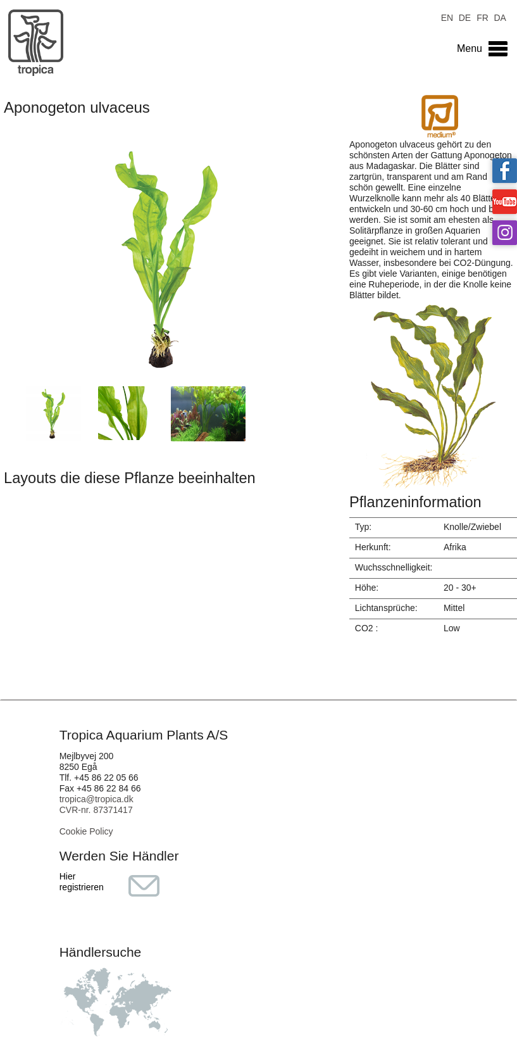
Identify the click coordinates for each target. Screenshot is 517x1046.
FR (483, 17)
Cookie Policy (86, 831)
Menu (469, 48)
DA (500, 17)
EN (447, 17)
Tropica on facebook (504, 170)
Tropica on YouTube (504, 201)
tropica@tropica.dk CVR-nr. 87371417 (96, 804)
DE (465, 17)
